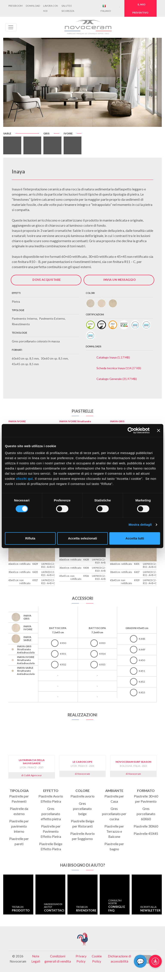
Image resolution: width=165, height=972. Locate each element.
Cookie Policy (97, 958)
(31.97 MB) (116, 379)
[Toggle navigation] (11, 27)
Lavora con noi (50, 8)
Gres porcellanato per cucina (114, 813)
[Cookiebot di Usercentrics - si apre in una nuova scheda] (131, 430)
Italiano (105, 8)
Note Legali (35, 958)
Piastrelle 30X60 (146, 826)
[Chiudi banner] (158, 430)
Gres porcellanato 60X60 (146, 813)
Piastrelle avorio (82, 796)
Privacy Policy (81, 958)
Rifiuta (30, 538)
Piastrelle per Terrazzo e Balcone (114, 831)
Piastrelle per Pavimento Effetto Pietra (51, 831)
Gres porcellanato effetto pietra (51, 813)
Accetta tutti (134, 538)
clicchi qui (24, 478)
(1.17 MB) (113, 357)
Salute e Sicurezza (67, 8)
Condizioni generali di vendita (57, 958)
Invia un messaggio (119, 279)
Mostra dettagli (140, 524)
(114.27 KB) (118, 368)
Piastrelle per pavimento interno (19, 826)
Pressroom (15, 5)
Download (33, 5)
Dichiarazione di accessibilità (119, 958)
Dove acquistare (46, 279)
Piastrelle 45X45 (146, 833)
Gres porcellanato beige (82, 808)
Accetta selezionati (82, 538)
